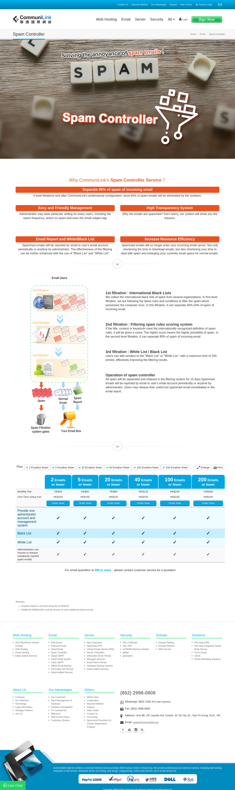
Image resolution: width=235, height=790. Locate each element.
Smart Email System (61, 641)
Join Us (19, 696)
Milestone (55, 696)
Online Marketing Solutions (207, 641)
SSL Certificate (130, 625)
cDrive (197, 638)
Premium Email (58, 628)
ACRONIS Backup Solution (136, 631)
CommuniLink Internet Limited (138, 772)
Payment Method (139, 4)
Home (193, 34)
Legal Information (23, 689)
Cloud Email (57, 631)
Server (140, 19)
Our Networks (22, 683)
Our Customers (58, 679)
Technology (20, 686)
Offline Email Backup (61, 648)
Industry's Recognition (62, 689)
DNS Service (164, 631)
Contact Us (122, 4)
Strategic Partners (24, 693)
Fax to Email (200, 635)
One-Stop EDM (201, 625)
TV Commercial (58, 693)
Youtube (129, 712)
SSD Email (56, 625)
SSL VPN (127, 628)
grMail (126, 635)
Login (183, 19)
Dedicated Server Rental (99, 638)
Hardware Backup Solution (100, 648)
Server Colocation (95, 635)
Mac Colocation (94, 625)
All (171, 19)
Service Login (204, 4)
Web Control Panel (60, 699)
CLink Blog (92, 699)
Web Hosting (106, 19)
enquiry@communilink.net (145, 704)
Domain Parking (166, 625)
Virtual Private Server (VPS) (100, 631)
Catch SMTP (57, 645)
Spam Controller (59, 635)
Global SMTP (57, 638)
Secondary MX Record (62, 651)
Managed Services (96, 641)
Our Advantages (159, 4)
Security (156, 19)
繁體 (220, 4)
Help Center (186, 4)
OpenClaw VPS (94, 628)
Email (126, 19)
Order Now (95, 503)
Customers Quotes (60, 702)
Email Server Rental (96, 645)
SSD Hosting (21, 631)
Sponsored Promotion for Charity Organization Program (99, 706)
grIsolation (128, 638)
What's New (93, 679)
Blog (142, 712)
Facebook (123, 712)
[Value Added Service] (26, 638)
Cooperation (93, 683)
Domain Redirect (166, 628)
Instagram (136, 712)
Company (20, 679)
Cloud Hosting (22, 635)
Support (173, 4)
